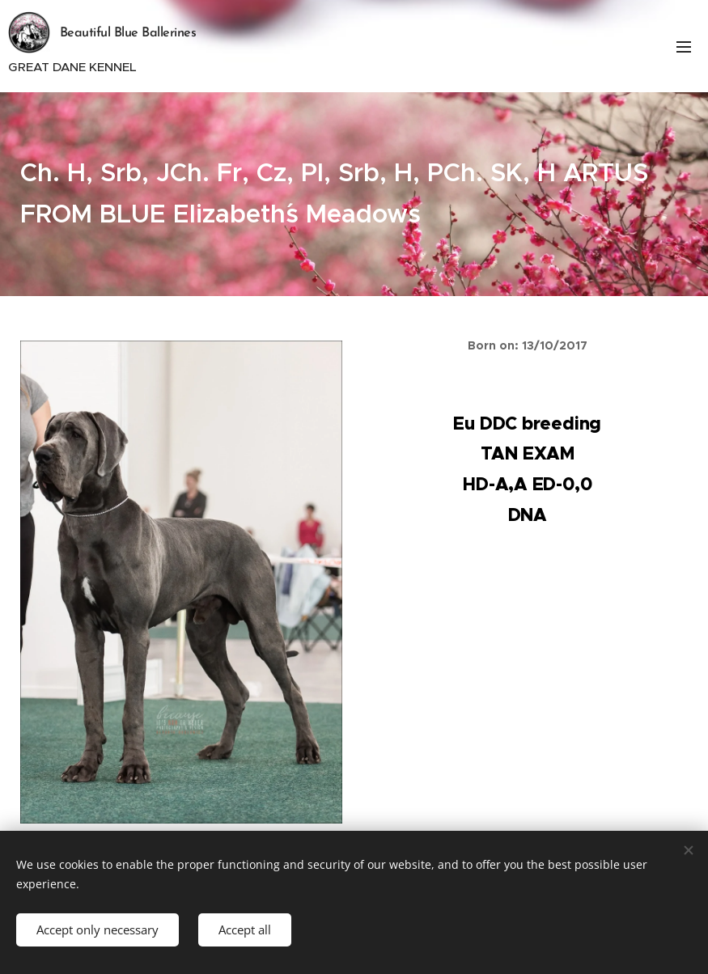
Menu (683, 47)
